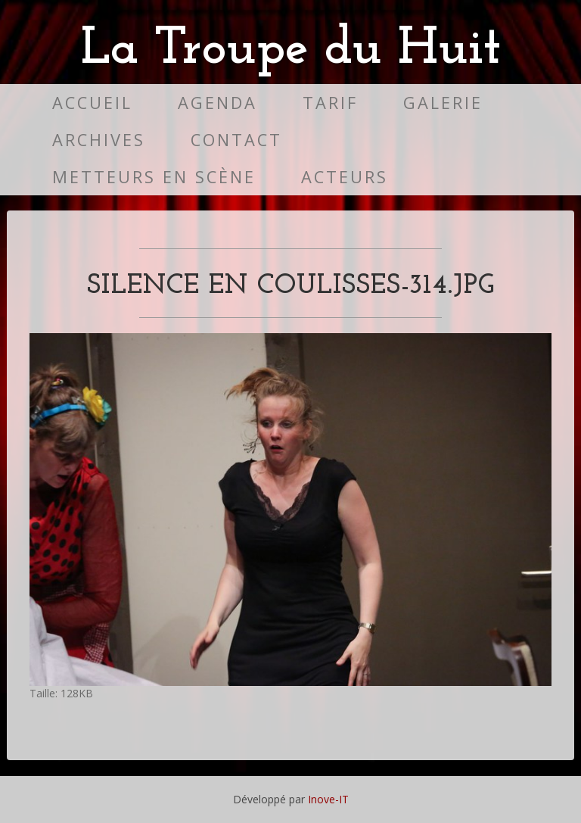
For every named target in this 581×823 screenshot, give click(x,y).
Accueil (92, 103)
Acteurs (344, 177)
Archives (98, 140)
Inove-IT (328, 799)
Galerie (443, 103)
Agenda (217, 103)
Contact (236, 140)
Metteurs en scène (154, 177)
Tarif (330, 103)
